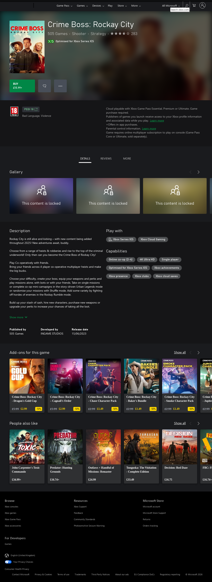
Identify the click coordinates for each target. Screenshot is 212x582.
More (134, 5)
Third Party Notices (100, 574)
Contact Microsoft (20, 574)
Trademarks (80, 574)
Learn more (157, 120)
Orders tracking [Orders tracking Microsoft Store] (150, 525)
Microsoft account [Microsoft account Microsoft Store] (151, 506)
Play (110, 5)
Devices (96, 5)
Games (81, 5)
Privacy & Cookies (43, 574)
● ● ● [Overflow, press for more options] (60, 86)
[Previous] (191, 172)
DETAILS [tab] (85, 158)
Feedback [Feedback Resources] (78, 513)
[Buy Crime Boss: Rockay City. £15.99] (22, 86)
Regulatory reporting (170, 574)
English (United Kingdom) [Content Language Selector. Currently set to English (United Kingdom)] (23, 555)
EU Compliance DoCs (144, 574)
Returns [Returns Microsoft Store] (146, 519)
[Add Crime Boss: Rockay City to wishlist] (44, 86)
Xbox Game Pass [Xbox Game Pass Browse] (13, 519)
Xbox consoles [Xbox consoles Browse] (11, 506)
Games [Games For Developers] (8, 544)
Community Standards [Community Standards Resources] (84, 519)
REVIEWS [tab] (106, 158)
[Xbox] (45, 5)
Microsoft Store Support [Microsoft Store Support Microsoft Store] (154, 513)
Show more (18, 317)
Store (121, 5)
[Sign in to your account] (202, 5)
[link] (27, 386)
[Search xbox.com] (186, 5)
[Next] (198, 172)
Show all (180, 352)
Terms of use (63, 574)
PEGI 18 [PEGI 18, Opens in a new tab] (31, 109)
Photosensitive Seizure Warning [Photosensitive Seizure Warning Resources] (89, 525)
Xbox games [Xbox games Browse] (10, 513)
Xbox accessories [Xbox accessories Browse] (13, 525)
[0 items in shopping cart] (194, 5)
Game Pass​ (63, 5)
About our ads (122, 574)
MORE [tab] (127, 158)
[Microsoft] (18, 5)
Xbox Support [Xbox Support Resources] (80, 506)
